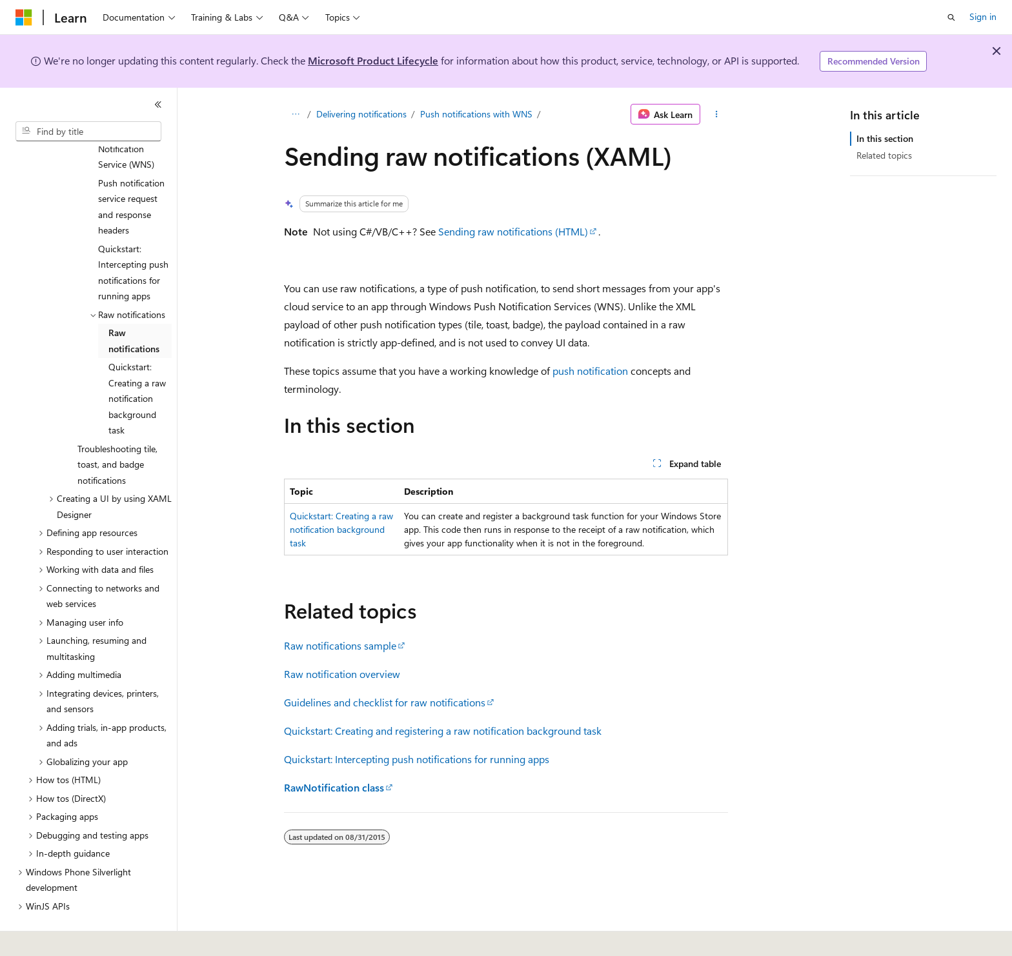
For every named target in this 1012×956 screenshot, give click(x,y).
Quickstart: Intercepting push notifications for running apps (416, 759)
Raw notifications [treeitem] (133, 305)
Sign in (983, 16)
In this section (884, 138)
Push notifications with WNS (476, 114)
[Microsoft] (23, 17)
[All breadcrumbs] (295, 114)
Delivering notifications (361, 114)
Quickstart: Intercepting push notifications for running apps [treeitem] (133, 237)
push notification (590, 370)
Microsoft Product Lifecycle (373, 60)
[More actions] (716, 114)
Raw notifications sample (340, 645)
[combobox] (88, 131)
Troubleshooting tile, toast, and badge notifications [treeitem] (117, 429)
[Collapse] (158, 104)
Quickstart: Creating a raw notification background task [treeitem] (137, 363)
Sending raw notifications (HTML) (513, 231)
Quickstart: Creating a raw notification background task (341, 529)
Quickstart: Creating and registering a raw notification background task (443, 730)
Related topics (884, 155)
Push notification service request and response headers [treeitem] (131, 171)
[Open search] (951, 17)
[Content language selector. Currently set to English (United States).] (74, 937)
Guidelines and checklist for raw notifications (384, 702)
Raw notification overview (342, 674)
